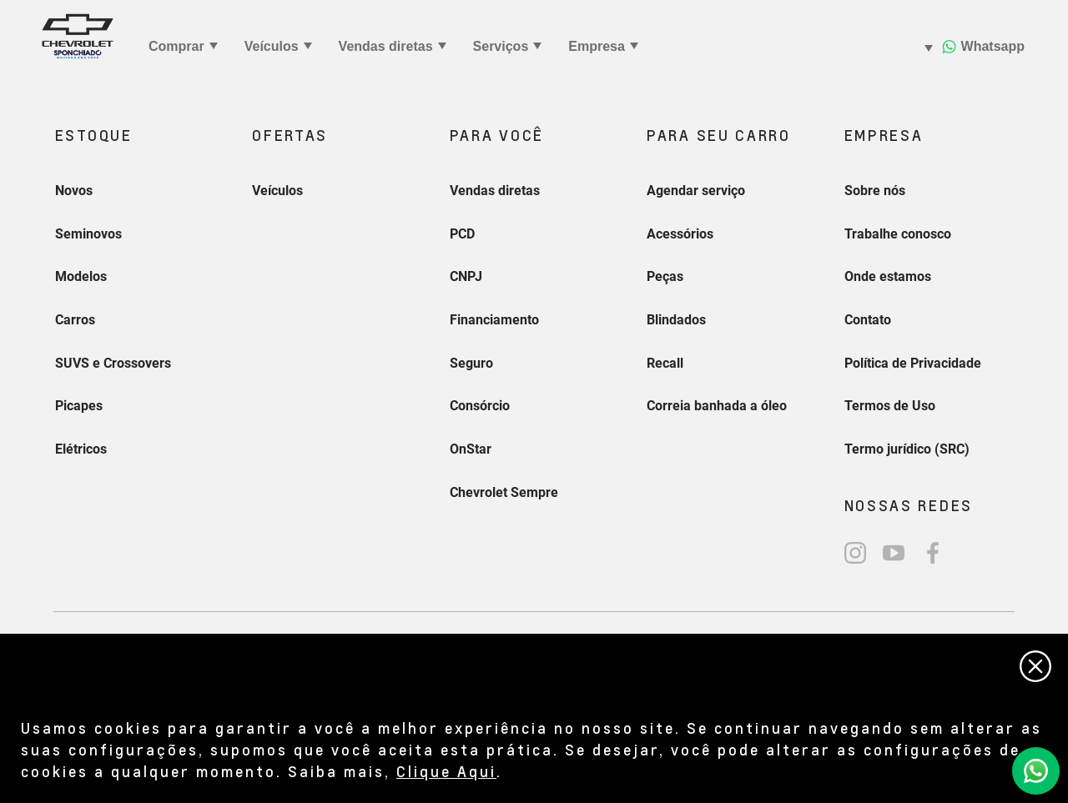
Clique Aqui (446, 770)
